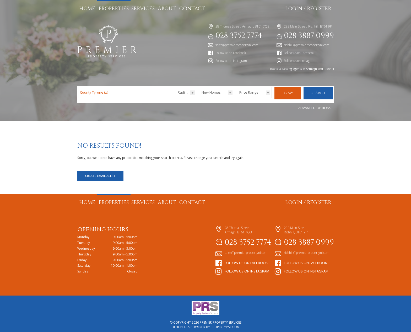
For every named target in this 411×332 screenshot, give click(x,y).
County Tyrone (94, 92)
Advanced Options (314, 105)
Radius (183, 92)
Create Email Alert (100, 173)
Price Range (248, 92)
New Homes (211, 92)
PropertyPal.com (225, 324)
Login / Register (308, 8)
